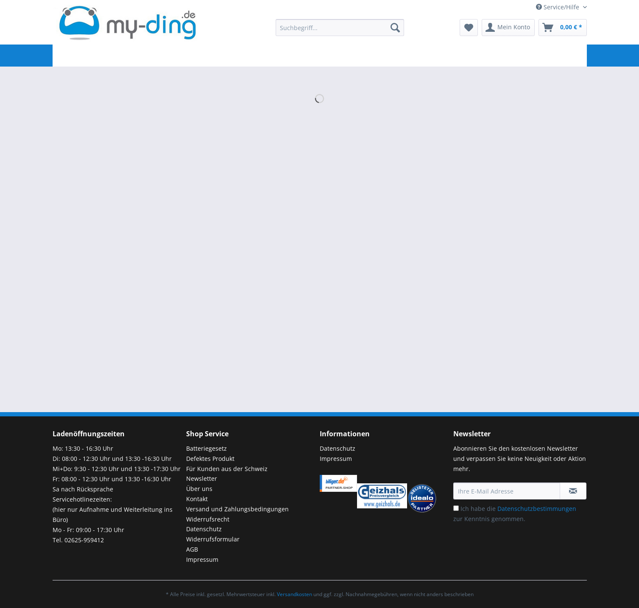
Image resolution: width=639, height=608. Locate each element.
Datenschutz (204, 529)
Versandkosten (294, 594)
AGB (192, 549)
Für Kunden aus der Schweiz (227, 469)
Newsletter (201, 478)
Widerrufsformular (213, 539)
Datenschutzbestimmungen (536, 509)
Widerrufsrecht (207, 519)
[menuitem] (340, 31)
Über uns (199, 489)
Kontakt (197, 499)
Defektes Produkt (210, 459)
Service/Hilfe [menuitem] (558, 7)
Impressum (202, 559)
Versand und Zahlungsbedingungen (237, 509)
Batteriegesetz (206, 448)
